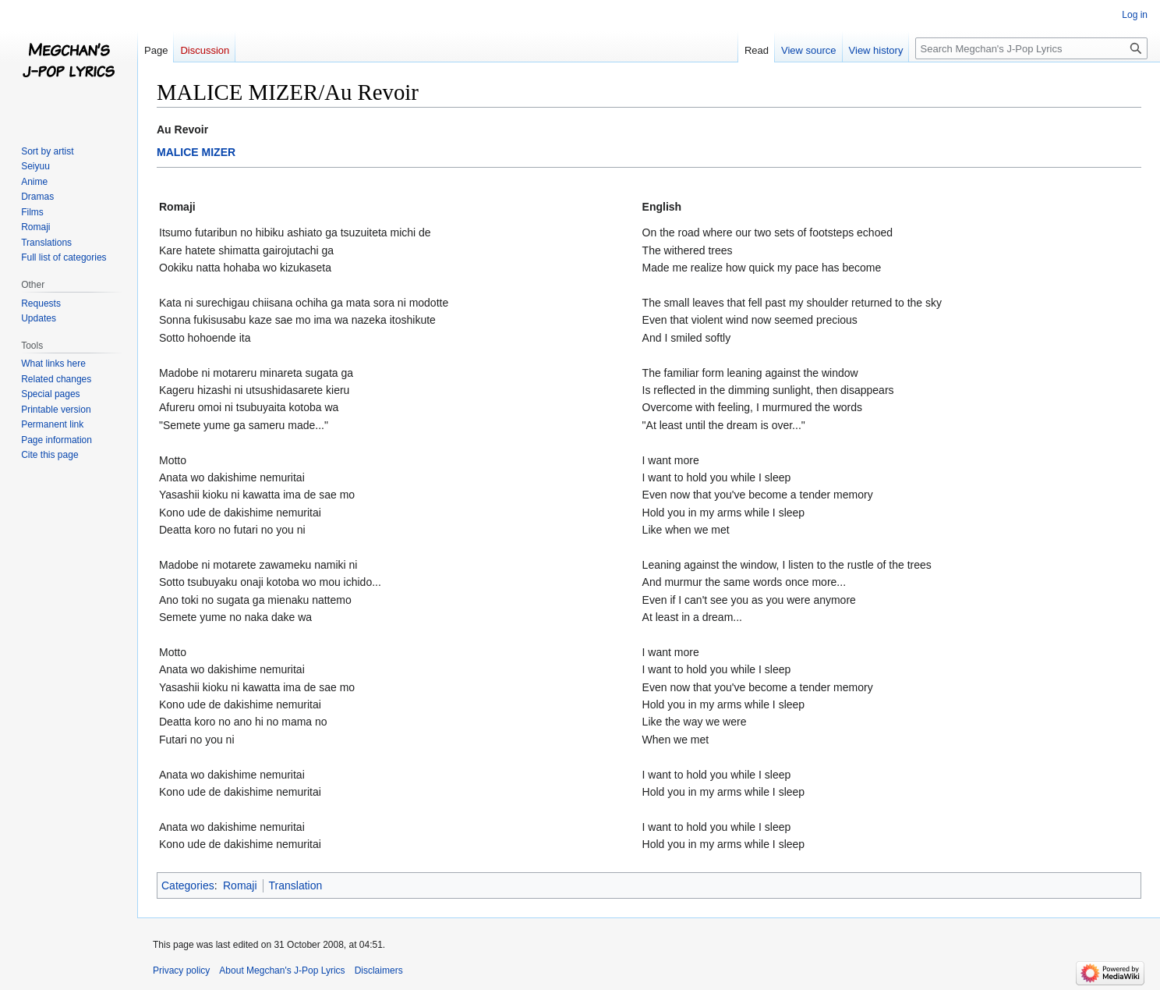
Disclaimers (379, 970)
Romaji (240, 885)
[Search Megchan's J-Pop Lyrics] (1031, 48)
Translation (296, 885)
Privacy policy (181, 970)
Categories (187, 885)
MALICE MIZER (196, 152)
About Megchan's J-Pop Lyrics (282, 970)
